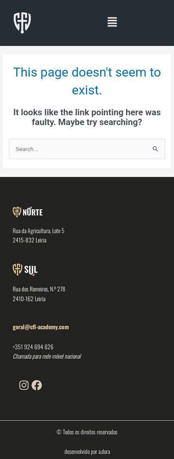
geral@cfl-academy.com (41, 326)
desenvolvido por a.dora (87, 451)
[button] (112, 23)
